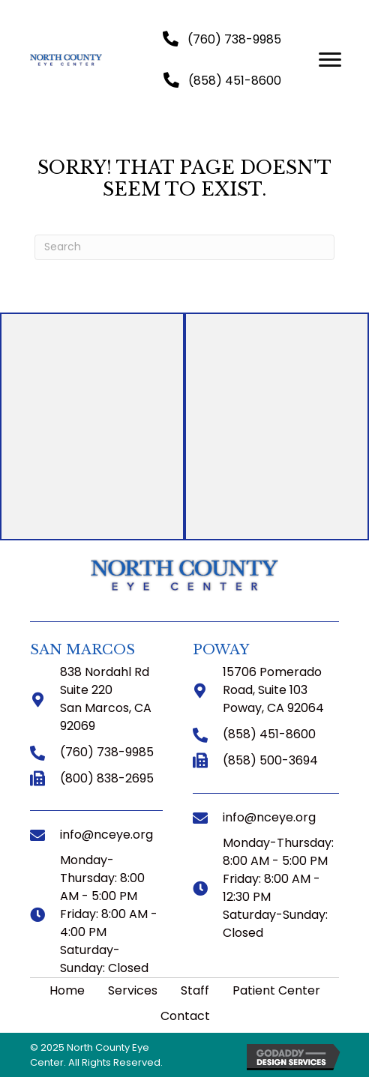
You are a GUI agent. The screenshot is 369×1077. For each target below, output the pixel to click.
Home (67, 990)
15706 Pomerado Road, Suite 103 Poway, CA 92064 (273, 690)
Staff (195, 990)
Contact (185, 1016)
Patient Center (276, 990)
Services (133, 990)
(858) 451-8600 (269, 734)
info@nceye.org (106, 834)
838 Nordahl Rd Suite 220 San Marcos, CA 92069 (106, 698)
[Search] (184, 247)
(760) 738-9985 (107, 752)
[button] (222, 39)
